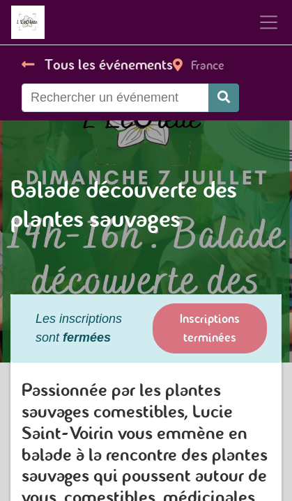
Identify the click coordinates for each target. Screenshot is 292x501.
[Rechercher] (223, 98)
